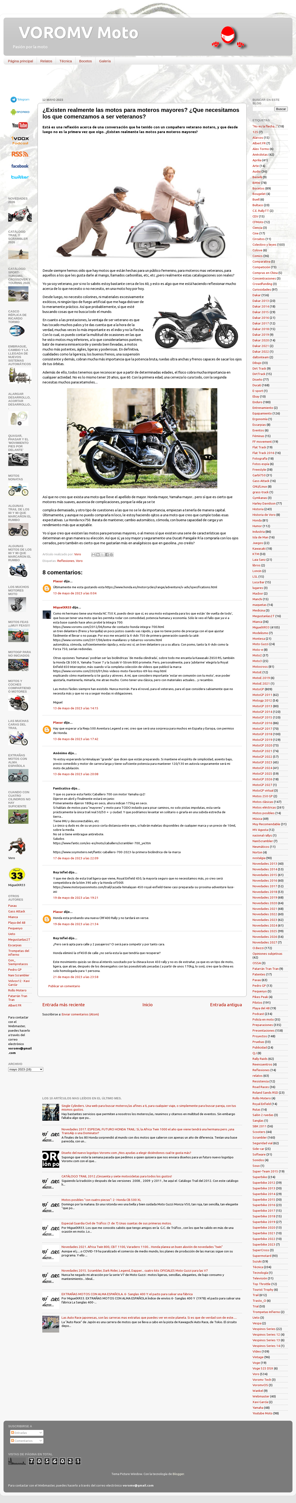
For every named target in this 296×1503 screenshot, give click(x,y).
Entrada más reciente (63, 1004)
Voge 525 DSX (263, 1368)
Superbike (260, 1177)
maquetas (260, 605)
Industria (259, 531)
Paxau (12, 905)
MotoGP (258, 689)
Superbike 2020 (264, 1227)
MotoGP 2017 (262, 728)
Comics (258, 256)
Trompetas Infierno (266, 1312)
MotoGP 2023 (262, 762)
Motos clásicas (263, 802)
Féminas (258, 436)
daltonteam (261, 357)
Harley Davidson (264, 503)
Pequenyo (15, 928)
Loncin (257, 571)
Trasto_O (259, 1300)
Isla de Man (260, 537)
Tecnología (260, 1272)
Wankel (258, 1391)
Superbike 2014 (264, 1194)
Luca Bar (259, 582)
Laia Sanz (259, 559)
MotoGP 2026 (262, 779)
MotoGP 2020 (262, 745)
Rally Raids (260, 1059)
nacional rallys (262, 835)
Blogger (178, 1474)
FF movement (262, 441)
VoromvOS (260, 1385)
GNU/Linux (260, 486)
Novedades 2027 (265, 942)
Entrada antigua (226, 1004)
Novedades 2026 (265, 937)
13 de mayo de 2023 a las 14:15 (75, 708)
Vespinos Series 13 (266, 1340)
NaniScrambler (263, 841)
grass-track (261, 492)
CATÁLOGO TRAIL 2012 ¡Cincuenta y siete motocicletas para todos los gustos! (117, 1176)
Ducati (257, 385)
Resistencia (261, 1081)
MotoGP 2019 (262, 740)
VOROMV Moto (75, 32)
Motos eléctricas (264, 807)
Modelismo (260, 633)
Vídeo (257, 1351)
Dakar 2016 (261, 318)
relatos (258, 1075)
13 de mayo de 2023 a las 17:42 (75, 739)
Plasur (58, 581)
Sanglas (258, 1120)
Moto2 (257, 655)
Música (257, 819)
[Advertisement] (144, 82)
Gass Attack (16, 911)
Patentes (259, 974)
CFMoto (258, 222)
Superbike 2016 (264, 1205)
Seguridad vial (263, 1143)
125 (255, 132)
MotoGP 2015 (262, 717)
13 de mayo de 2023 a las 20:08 (75, 774)
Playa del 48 (16, 922)
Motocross (260, 666)
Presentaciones (264, 1030)
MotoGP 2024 (262, 768)
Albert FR (14, 1005)
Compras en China (265, 273)
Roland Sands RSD (265, 1092)
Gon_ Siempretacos (18, 962)
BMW (256, 183)
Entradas (19, 1433)
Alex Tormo (261, 149)
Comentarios (22, 1441)
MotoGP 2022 (262, 756)
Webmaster (261, 1396)
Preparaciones (263, 1025)
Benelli (257, 177)
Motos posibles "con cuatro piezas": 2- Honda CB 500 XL (101, 1200)
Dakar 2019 (261, 334)
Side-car (258, 1149)
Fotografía (260, 458)
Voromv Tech (262, 1379)
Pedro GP (15, 969)
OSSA (257, 963)
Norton (257, 852)
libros (257, 565)
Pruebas (258, 1042)
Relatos (46, 61)
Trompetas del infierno (18, 952)
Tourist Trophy (263, 1289)
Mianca (13, 917)
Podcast (258, 1014)
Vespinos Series (264, 1329)
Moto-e (258, 649)
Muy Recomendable (266, 824)
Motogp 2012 (262, 700)
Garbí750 (259, 475)
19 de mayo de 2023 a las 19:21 (75, 897)
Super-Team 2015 (265, 1171)
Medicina (259, 610)
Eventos (258, 430)
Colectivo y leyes (265, 244)
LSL (255, 576)
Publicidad (260, 1047)
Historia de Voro (264, 515)
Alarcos (258, 137)
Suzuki (257, 1261)
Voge (256, 1363)
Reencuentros (262, 1064)
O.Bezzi (258, 948)
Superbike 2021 (264, 1233)
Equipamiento (262, 413)
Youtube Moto (263, 1413)
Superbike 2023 (264, 1244)
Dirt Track (259, 368)
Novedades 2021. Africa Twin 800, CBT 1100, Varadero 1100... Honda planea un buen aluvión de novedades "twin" (142, 1247)
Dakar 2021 (261, 346)
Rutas (257, 1109)
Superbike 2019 (264, 1222)
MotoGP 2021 (262, 751)
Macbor (258, 593)
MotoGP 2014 (262, 712)
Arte (256, 166)
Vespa (257, 1323)
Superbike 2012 (264, 1182)
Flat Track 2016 (263, 453)
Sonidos (258, 1160)
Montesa (259, 638)
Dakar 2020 (261, 340)
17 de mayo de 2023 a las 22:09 (75, 858)
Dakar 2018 (261, 329)
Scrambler (260, 1137)
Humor (257, 526)
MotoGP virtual (263, 790)
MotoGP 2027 (262, 785)
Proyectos (260, 1036)
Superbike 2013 (264, 1188)
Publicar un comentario (64, 986)
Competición (261, 267)
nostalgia (259, 858)
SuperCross (261, 1250)
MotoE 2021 (261, 683)
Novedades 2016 (265, 880)
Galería (105, 61)
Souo (256, 1166)
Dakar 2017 (261, 323)
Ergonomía (260, 419)
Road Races (261, 1087)
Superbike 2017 (264, 1210)
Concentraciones (264, 278)
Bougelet (259, 194)
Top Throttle (262, 1284)
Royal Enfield (262, 1104)
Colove (257, 250)
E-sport (258, 391)
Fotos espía (261, 464)
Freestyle (259, 469)
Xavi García (260, 1402)
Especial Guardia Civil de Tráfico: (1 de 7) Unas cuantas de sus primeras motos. (117, 1223)
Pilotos (257, 1002)
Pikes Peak (260, 997)
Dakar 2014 (261, 306)
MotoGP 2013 (262, 706)
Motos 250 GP (263, 796)
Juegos (258, 543)
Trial (256, 1306)
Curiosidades (262, 289)
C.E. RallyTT (261, 211)
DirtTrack (259, 374)
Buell (256, 199)
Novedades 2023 (265, 920)
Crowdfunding (262, 284)
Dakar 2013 (261, 301)
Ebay (256, 396)
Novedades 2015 (265, 875)
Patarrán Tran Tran (266, 968)
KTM (256, 554)
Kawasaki (259, 548)
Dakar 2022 (261, 351)
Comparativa (261, 261)
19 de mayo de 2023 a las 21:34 (75, 924)
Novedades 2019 (265, 897)
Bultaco (258, 205)
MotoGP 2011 (262, 695)
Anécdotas (260, 154)
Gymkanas (260, 498)
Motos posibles (264, 813)
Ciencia (257, 227)
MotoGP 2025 (262, 773)
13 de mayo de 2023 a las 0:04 (75, 593)
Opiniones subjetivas (267, 953)
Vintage (258, 1357)
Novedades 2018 (265, 892)
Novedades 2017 (265, 886)
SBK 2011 (260, 1126)
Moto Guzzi (261, 644)
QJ (255, 1053)
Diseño (257, 379)
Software (259, 1154)
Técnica (65, 61)
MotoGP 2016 (262, 723)
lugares (258, 588)
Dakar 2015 (261, 312)
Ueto (11, 934)
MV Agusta (260, 830)
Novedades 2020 (265, 903)
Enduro (257, 402)
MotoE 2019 (261, 678)
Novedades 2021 (265, 909)
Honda (257, 520)
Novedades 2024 (265, 925)
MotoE (257, 672)
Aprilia (257, 160)
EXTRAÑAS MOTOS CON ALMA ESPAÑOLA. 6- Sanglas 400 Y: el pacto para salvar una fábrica (127, 1294)
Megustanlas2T (19, 939)
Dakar (257, 295)
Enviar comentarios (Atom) (80, 1014)
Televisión (260, 1278)
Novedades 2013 (265, 863)
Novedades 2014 (265, 869)
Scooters (259, 1132)
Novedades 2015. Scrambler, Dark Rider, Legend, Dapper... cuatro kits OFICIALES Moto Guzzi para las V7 (135, 1270)
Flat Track (259, 447)
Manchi (257, 599)
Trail (256, 1295)
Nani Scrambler (18, 975)
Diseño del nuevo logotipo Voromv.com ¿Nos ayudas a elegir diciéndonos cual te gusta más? (126, 1153)
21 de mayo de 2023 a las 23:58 (75, 977)
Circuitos (259, 239)
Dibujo (257, 363)
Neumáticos (261, 846)
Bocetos (85, 61)
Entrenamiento (263, 408)
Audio (257, 171)
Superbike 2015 (264, 1199)
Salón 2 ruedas (263, 1115)
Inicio (147, 1004)
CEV (255, 216)
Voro (79, 561)
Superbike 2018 (264, 1216)
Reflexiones (65, 561)
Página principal (20, 61)
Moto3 (257, 661)
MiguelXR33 (62, 607)
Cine (256, 233)
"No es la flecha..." (265, 126)
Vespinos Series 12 (266, 1334)
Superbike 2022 (264, 1239)
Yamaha (258, 1407)
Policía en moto (263, 1019)
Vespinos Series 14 (266, 1346)
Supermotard (262, 1256)
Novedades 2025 (265, 931)
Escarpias (15, 945)
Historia (258, 509)
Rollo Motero (17, 990)
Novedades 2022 (265, 914)
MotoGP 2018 (262, 734)
